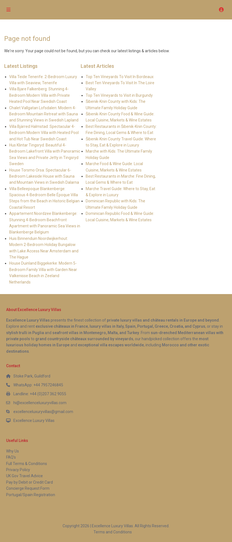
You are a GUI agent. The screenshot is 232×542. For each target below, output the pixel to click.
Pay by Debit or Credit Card (29, 482)
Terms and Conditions (112, 532)
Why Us (12, 451)
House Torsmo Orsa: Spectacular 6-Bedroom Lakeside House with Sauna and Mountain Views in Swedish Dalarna (44, 176)
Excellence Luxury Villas (34, 420)
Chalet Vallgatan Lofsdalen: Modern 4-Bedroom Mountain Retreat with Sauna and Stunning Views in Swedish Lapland (43, 114)
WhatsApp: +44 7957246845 (38, 385)
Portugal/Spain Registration (30, 495)
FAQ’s (11, 457)
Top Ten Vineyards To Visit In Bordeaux (120, 76)
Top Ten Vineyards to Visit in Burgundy (119, 95)
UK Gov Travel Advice (24, 476)
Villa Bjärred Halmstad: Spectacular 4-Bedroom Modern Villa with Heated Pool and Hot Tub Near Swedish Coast (44, 132)
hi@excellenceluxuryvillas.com (39, 403)
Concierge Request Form (28, 488)
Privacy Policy (18, 470)
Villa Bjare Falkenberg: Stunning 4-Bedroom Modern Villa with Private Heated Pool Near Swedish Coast (39, 95)
